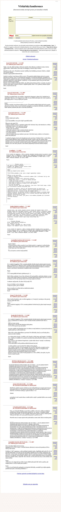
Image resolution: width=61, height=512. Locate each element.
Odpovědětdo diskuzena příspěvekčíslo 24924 (55, 336)
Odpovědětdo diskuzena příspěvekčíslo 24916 (55, 156)
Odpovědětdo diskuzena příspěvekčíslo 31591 (55, 404)
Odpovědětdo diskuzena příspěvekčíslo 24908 (55, 68)
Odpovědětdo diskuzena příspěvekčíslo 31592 (55, 427)
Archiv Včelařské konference (30, 62)
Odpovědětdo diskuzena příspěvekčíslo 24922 (55, 316)
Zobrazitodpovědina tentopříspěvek (55, 76)
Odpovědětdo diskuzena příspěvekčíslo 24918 (55, 222)
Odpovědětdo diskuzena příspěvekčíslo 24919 (55, 261)
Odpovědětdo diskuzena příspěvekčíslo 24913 (55, 118)
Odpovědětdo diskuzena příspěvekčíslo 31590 (55, 381)
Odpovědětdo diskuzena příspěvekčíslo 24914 (55, 462)
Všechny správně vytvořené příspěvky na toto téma (30, 491)
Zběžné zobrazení (30, 59)
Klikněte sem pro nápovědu (30, 502)
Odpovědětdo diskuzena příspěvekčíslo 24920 (55, 281)
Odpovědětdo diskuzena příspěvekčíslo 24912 (55, 98)
